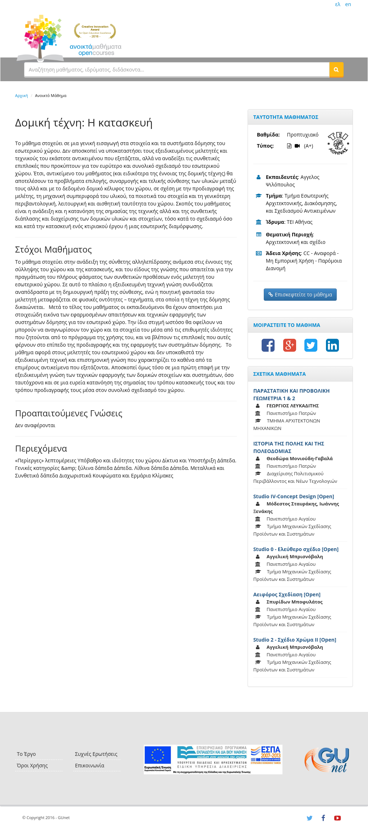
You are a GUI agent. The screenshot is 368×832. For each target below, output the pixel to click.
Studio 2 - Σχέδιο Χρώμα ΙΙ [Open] (294, 639)
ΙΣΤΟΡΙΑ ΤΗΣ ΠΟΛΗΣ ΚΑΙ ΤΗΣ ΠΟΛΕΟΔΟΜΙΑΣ (288, 447)
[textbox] (177, 69)
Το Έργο (26, 753)
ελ (337, 4)
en (348, 4)
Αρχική (21, 95)
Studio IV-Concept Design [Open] (293, 496)
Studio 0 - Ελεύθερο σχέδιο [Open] (296, 549)
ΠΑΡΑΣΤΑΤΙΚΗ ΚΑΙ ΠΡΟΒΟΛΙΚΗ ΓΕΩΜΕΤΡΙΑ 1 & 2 (291, 394)
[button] (336, 69)
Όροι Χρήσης (32, 765)
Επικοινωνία (89, 765)
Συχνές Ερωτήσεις (96, 753)
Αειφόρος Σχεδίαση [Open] (287, 594)
